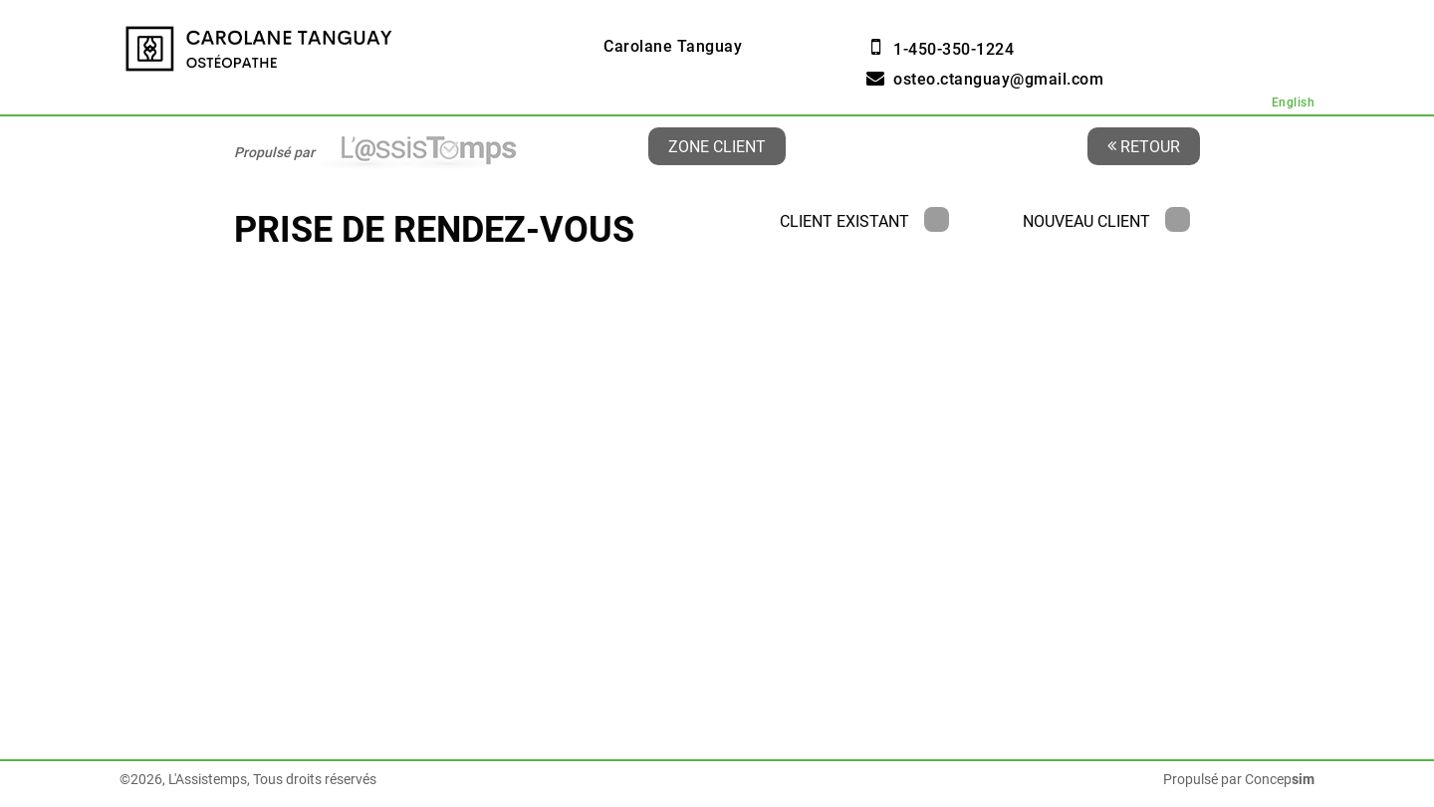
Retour (1143, 145)
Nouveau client (1106, 221)
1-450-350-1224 (953, 49)
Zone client (717, 145)
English (1293, 102)
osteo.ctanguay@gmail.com (998, 79)
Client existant (864, 221)
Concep (1279, 779)
